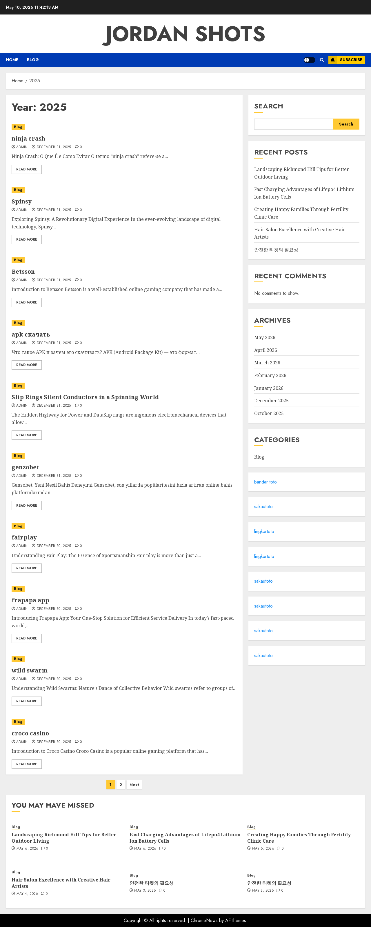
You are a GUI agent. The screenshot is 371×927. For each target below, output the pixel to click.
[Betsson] (124, 260)
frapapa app (30, 600)
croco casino (30, 733)
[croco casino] (124, 721)
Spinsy (22, 201)
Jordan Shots (185, 34)
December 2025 (271, 400)
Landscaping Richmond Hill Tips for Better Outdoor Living (64, 837)
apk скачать (31, 334)
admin (22, 405)
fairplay (24, 537)
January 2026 (268, 388)
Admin (22, 147)
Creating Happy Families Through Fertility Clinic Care (299, 837)
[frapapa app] (124, 588)
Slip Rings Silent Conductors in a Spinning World (85, 397)
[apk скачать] (124, 323)
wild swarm (30, 670)
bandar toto (265, 482)
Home (12, 60)
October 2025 (269, 413)
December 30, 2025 (54, 546)
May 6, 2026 (28, 848)
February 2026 (270, 375)
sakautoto (263, 506)
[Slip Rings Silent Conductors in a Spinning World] (124, 385)
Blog (33, 60)
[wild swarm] (124, 659)
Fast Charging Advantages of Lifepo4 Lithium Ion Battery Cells (185, 837)
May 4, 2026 (27, 894)
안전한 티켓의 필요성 (276, 249)
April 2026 (265, 350)
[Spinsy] (124, 190)
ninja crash (28, 138)
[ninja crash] (124, 127)
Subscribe (345, 60)
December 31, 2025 (54, 147)
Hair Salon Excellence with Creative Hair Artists (61, 883)
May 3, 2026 (145, 890)
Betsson (23, 271)
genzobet (25, 467)
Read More (26, 169)
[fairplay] (124, 526)
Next (134, 785)
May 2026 (264, 337)
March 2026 (267, 362)
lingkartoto (264, 531)
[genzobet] (124, 455)
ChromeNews (204, 920)
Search (268, 106)
